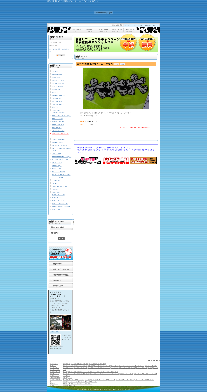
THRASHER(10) (58, 200)
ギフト (52, 385)
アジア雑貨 (82, 374)
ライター (127, 379)
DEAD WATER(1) (58, 131)
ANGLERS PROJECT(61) (61, 115)
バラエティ (66, 376)
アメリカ (53, 366)
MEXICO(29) (57, 101)
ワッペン (87, 379)
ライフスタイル (55, 372)
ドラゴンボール (68, 368)
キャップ (94, 381)
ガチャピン (122, 368)
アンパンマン (101, 372)
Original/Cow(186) (59, 95)
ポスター (66, 366)
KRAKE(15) (56, 168)
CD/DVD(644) (57, 74)
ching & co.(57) (58, 124)
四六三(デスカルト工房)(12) (60, 135)
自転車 (65, 378)
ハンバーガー (133, 366)
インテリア (152, 374)
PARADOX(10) (57, 180)
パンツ (77, 381)
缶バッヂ (94, 379)
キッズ (65, 372)
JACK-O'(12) (57, 162)
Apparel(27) (56, 92)
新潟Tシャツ (54, 383)
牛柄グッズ (66, 383)
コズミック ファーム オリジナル (81, 383)
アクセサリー (54, 376)
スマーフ (84, 368)
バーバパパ (114, 368)
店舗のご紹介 (54, 331)
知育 (116, 372)
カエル (150, 368)
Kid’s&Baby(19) (58, 83)
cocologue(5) (57, 128)
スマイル (141, 366)
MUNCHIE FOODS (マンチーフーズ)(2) (61, 176)
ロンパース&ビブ (73, 372)
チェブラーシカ (93, 368)
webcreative (126, 389)
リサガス (101, 368)
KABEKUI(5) (57, 165)
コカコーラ (148, 366)
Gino (113, 372)
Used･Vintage (55, 378)
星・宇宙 (66, 374)
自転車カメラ (54, 374)
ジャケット (71, 381)
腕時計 (132, 379)
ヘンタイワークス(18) (60, 159)
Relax (131, 374)
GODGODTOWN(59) (60, 145)
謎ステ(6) (55, 107)
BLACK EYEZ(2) (58, 121)
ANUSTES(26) (57, 119)
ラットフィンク (99, 366)
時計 (87, 374)
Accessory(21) (57, 89)
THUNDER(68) (57, 197)
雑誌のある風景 (83, 364)
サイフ (118, 379)
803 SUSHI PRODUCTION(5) (58, 111)
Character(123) (58, 80)
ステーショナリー (106, 374)
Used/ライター (140, 379)
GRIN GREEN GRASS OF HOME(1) (62, 149)
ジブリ (128, 368)
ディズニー (77, 368)
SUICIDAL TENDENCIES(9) (58, 193)
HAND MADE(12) (58, 104)
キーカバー (80, 379)
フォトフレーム (94, 374)
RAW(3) (55, 189)
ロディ (108, 372)
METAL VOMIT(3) (58, 171)
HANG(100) (56, 153)
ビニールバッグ (102, 379)
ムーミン (107, 368)
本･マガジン (54, 364)
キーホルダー (67, 379)
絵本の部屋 (66, 364)
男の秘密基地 (93, 364)
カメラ (70, 378)
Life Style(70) (58, 86)
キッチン (146, 374)
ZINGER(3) (56, 209)
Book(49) (55, 71)
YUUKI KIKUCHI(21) (60, 203)
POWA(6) (55, 183)
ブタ (154, 368)
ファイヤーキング (81, 366)
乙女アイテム (124, 374)
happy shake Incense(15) (62, 156)
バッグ (82, 381)
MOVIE (154, 366)
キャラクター (54, 368)
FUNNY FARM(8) (58, 139)
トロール (107, 366)
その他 (65, 381)
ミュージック (73, 374)
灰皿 (121, 379)
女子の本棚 (74, 364)
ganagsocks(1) (57, 142)
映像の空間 (101, 364)
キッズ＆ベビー (55, 370)
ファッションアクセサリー (88, 372)
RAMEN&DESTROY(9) (60, 186)
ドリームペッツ (123, 366)
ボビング (72, 366)
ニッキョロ (115, 374)
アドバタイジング (141, 368)
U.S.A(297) (56, 77)
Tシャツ (87, 381)
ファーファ (114, 366)
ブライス (90, 366)
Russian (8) (56, 98)
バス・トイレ (138, 374)
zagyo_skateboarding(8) (61, 206)
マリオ (133, 368)
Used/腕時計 (149, 379)
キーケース (111, 379)
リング (74, 379)
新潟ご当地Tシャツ (69, 385)
